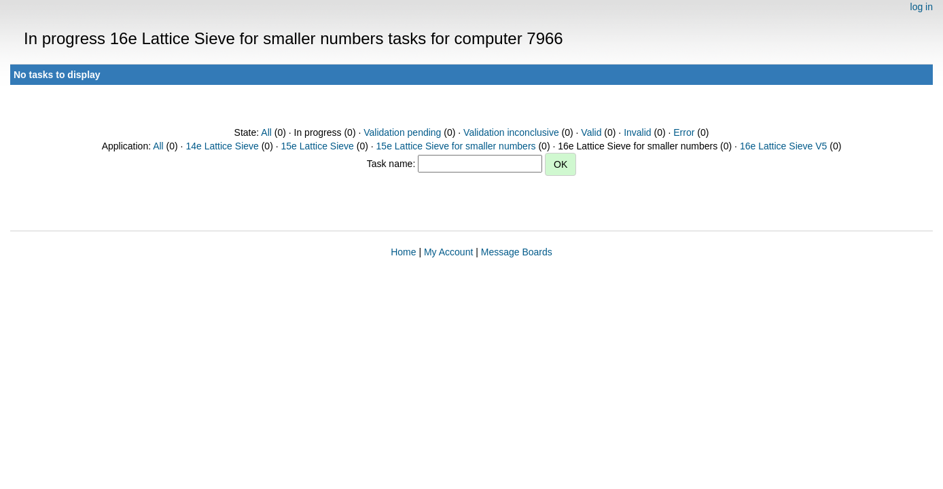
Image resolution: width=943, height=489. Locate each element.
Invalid (637, 132)
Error (683, 132)
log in (921, 6)
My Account (448, 252)
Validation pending (402, 132)
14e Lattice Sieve (221, 146)
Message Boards (516, 252)
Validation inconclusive (511, 132)
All (266, 132)
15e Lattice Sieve (317, 146)
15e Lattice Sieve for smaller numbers (456, 146)
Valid (591, 132)
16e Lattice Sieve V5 (783, 146)
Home (403, 252)
